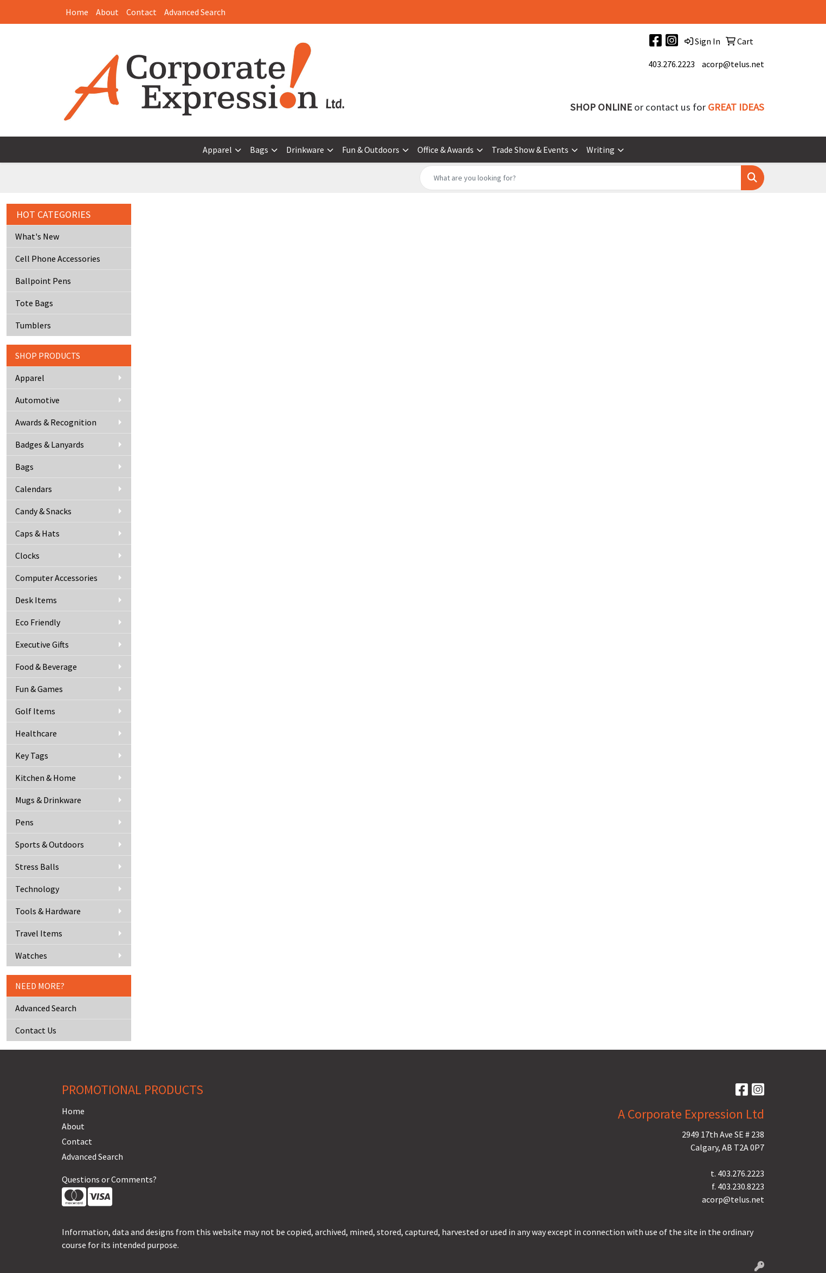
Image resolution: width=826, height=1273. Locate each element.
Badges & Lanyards (49, 444)
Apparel (217, 149)
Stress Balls (37, 866)
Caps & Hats (37, 533)
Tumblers (33, 325)
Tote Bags (34, 303)
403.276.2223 (671, 64)
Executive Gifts (42, 644)
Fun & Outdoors (370, 149)
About (107, 12)
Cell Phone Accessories (57, 258)
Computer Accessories (56, 577)
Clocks (27, 555)
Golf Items (35, 711)
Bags (259, 149)
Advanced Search (194, 12)
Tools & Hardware (48, 911)
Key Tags (31, 755)
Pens (24, 822)
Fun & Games (39, 688)
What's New (37, 236)
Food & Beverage (46, 666)
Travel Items (38, 933)
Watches (31, 955)
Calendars (33, 488)
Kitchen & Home (45, 777)
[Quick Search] (580, 177)
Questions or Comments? (109, 1179)
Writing (600, 149)
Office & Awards (445, 149)
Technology (37, 888)
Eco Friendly (37, 622)
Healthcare (36, 733)
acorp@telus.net (733, 64)
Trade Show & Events (530, 149)
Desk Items (36, 600)
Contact (141, 12)
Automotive (37, 400)
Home (77, 12)
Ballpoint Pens (43, 280)
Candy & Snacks (43, 511)
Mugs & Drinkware (48, 799)
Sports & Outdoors (49, 844)
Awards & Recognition (55, 422)
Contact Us (35, 1030)
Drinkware (305, 149)
